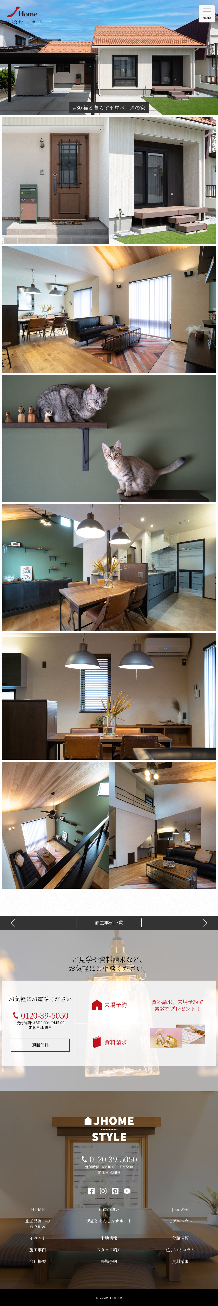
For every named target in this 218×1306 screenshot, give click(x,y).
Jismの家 (180, 1209)
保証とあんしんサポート (109, 1221)
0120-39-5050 (44, 1015)
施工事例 (37, 1250)
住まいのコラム (180, 1250)
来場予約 (115, 1005)
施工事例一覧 (109, 923)
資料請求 (115, 1042)
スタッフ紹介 (108, 1250)
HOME (37, 1209)
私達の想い (108, 1209)
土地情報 (109, 1238)
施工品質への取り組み (37, 1223)
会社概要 (37, 1261)
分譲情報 (180, 1238)
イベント (37, 1238)
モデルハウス (180, 1221)
